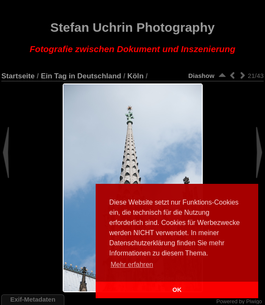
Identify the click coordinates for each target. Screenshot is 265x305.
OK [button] (177, 289)
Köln (135, 76)
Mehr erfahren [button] (131, 264)
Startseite (18, 76)
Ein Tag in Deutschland (81, 76)
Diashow (201, 75)
